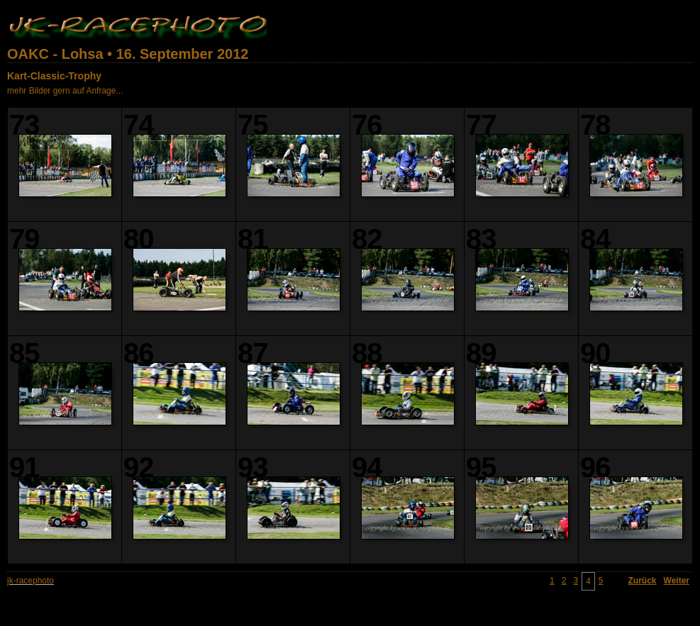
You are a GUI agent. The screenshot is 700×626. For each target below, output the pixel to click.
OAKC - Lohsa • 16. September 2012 (127, 54)
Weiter (676, 581)
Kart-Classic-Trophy (54, 76)
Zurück (642, 581)
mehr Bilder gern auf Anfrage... (65, 91)
